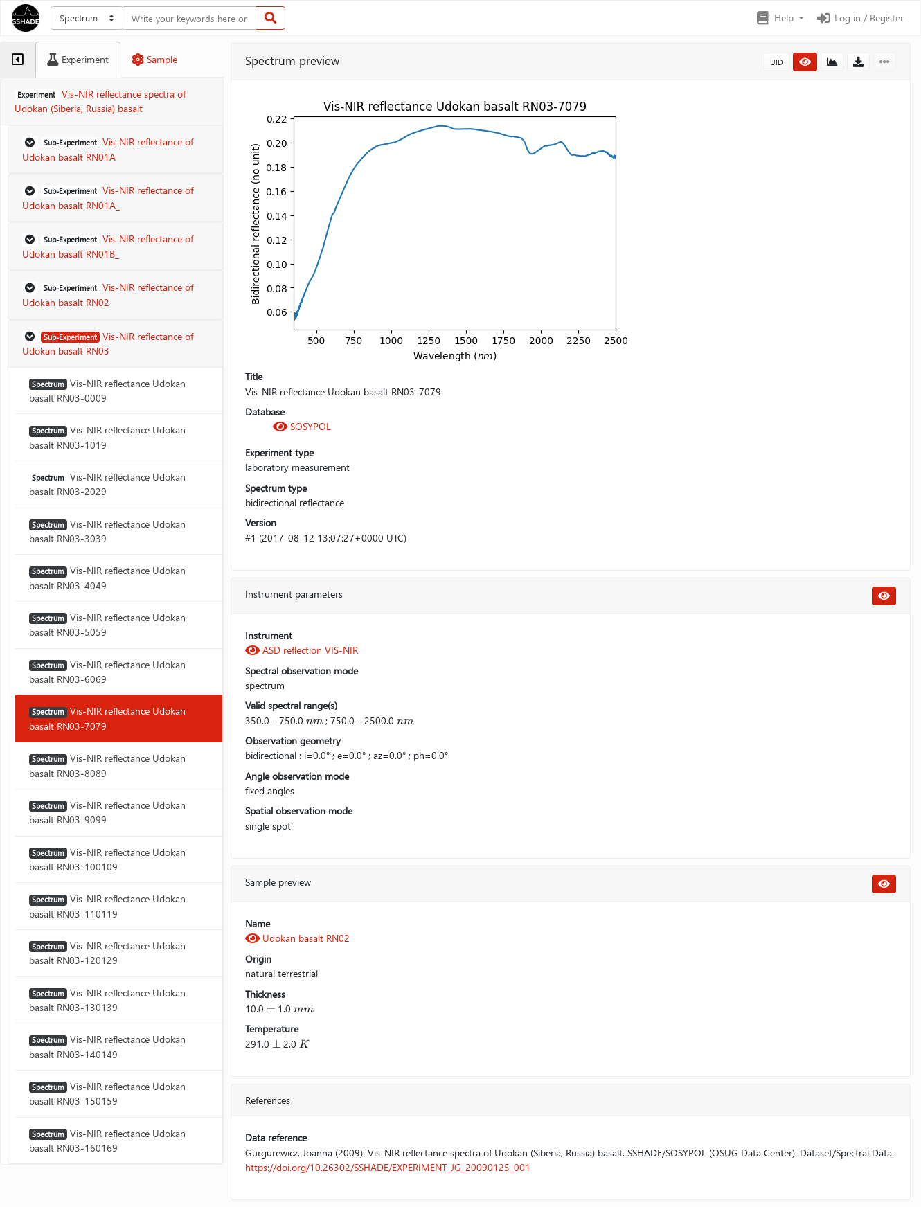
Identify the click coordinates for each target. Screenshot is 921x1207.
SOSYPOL (302, 426)
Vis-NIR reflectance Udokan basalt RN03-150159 (107, 1093)
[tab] (17, 60)
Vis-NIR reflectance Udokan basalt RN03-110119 (107, 906)
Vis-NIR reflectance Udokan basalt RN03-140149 (107, 1046)
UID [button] (776, 61)
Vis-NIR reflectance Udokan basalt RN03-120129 (107, 953)
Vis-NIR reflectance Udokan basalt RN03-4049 (107, 577)
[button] (779, 18)
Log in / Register (859, 17)
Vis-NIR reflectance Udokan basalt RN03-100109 (107, 859)
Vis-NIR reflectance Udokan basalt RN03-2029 (107, 484)
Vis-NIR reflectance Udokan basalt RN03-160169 (107, 1140)
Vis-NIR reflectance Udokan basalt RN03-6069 (107, 672)
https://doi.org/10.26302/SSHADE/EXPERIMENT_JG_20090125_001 (387, 1167)
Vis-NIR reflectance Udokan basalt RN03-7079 (107, 718)
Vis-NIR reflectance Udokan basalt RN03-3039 (107, 531)
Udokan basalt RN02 (297, 938)
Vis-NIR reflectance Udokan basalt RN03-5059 (107, 624)
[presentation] (314, 720)
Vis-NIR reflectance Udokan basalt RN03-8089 (107, 765)
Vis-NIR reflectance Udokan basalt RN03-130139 (107, 1000)
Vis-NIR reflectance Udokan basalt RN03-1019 (107, 437)
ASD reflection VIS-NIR (301, 649)
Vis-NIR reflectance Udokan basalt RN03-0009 (107, 390)
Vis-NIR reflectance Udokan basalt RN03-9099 (107, 812)
